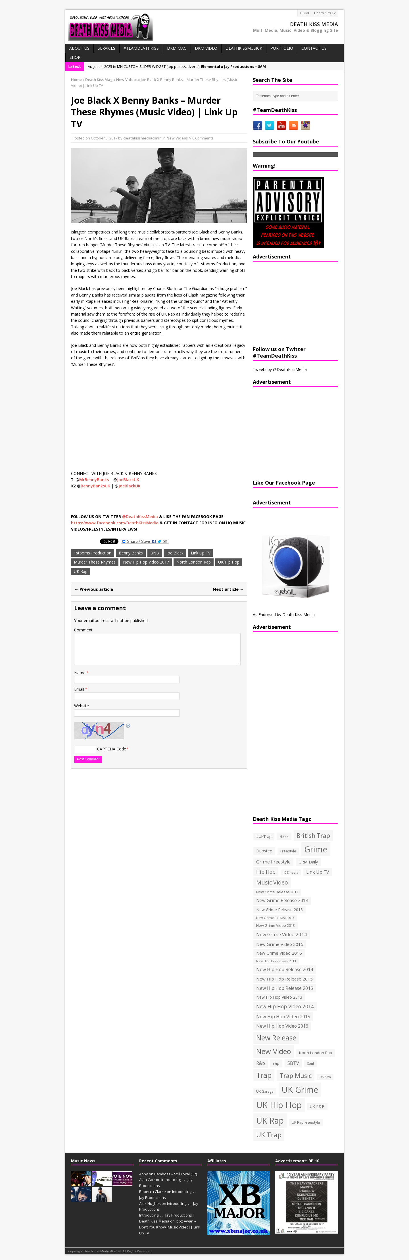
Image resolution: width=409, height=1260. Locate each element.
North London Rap (193, 562)
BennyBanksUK (95, 486)
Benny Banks (131, 553)
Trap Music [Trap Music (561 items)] (295, 1075)
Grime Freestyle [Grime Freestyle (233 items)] (273, 862)
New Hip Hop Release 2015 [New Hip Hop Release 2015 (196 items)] (284, 979)
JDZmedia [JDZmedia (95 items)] (290, 872)
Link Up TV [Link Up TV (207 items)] (317, 872)
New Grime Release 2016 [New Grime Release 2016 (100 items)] (275, 917)
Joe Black (174, 553)
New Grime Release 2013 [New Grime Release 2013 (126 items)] (277, 892)
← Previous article (93, 589)
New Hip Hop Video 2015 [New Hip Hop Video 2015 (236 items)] (283, 1016)
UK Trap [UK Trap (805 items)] (268, 1134)
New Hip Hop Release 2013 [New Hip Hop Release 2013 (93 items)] (276, 961)
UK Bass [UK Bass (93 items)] (325, 1077)
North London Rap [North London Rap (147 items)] (315, 1052)
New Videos (177, 138)
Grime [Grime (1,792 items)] (315, 849)
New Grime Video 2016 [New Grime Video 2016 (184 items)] (279, 953)
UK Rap (80, 571)
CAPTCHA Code (111, 749)
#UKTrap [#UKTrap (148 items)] (264, 836)
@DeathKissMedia (140, 516)
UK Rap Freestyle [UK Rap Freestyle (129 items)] (306, 1122)
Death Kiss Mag (99, 79)
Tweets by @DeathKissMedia (280, 369)
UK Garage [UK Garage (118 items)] (265, 1091)
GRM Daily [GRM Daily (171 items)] (308, 862)
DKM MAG (177, 48)
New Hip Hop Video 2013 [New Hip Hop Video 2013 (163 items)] (279, 997)
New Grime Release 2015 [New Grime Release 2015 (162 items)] (279, 909)
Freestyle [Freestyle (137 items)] (288, 851)
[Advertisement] (288, 302)
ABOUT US (79, 48)
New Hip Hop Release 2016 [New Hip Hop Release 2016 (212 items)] (284, 988)
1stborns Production (92, 553)
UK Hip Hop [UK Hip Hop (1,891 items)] (279, 1105)
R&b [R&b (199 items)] (260, 1063)
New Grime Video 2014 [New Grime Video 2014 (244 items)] (281, 934)
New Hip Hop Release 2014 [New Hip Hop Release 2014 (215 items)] (284, 969)
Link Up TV (200, 553)
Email (79, 689)
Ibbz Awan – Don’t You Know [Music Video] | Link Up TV (169, 1227)
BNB (154, 553)
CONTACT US (314, 48)
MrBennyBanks (94, 479)
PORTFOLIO (281, 48)
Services (106, 48)
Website (81, 705)
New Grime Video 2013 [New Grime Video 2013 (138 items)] (275, 925)
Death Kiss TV (325, 13)
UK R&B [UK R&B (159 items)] (317, 1106)
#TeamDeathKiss (141, 48)
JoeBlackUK (128, 479)
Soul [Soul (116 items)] (310, 1063)
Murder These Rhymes (95, 562)
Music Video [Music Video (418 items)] (272, 882)
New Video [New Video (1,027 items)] (273, 1051)
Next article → (228, 589)
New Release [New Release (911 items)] (276, 1037)
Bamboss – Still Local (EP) (175, 1173)
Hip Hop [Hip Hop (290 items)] (266, 871)
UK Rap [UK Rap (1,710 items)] (270, 1120)
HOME (305, 13)
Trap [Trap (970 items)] (264, 1075)
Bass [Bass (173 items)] (284, 836)
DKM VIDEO (206, 48)
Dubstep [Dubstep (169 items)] (264, 851)
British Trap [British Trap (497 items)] (313, 835)
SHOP (75, 57)
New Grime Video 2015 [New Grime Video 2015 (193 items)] (279, 944)
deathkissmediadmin (142, 138)
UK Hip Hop (228, 562)
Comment (83, 630)
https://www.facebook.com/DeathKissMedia (114, 522)
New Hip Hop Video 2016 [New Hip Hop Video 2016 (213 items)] (282, 1026)
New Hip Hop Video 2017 (146, 562)
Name (80, 672)
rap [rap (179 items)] (276, 1063)
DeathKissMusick (244, 48)
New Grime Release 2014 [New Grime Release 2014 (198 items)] (282, 901)
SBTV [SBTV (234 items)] (293, 1063)
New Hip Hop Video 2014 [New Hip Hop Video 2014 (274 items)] (285, 1006)
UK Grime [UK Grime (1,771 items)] (299, 1089)
